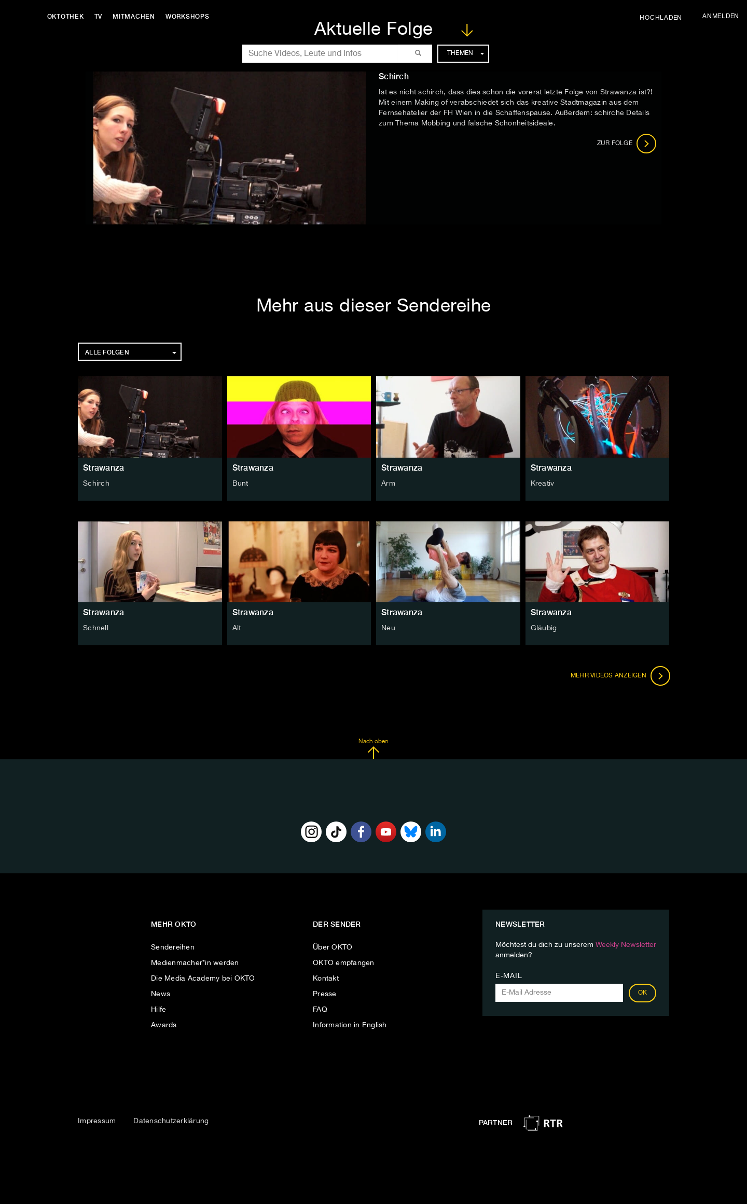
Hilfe (158, 1009)
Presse (325, 994)
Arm (388, 483)
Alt (236, 628)
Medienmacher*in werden (195, 963)
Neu (388, 628)
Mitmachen (136, 16)
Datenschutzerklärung (171, 1121)
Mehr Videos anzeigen (619, 676)
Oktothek (67, 16)
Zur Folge (627, 143)
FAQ (320, 1009)
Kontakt (326, 978)
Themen (465, 53)
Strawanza (103, 468)
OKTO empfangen (344, 963)
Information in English (350, 1025)
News (160, 994)
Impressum (97, 1121)
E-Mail (508, 976)
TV (100, 16)
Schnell (95, 628)
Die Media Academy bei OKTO (203, 978)
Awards (164, 1025)
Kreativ (543, 483)
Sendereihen (173, 947)
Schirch (96, 483)
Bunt (240, 483)
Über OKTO (332, 947)
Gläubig (544, 628)
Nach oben (373, 749)
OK (642, 993)
